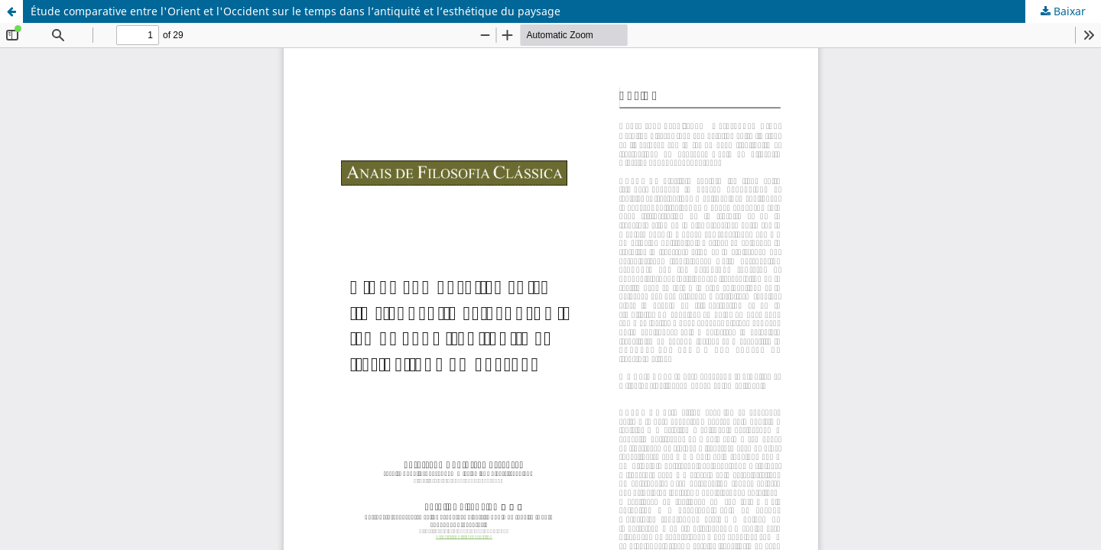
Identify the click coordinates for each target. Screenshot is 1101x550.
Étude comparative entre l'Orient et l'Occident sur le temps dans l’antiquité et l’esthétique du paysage (295, 11)
